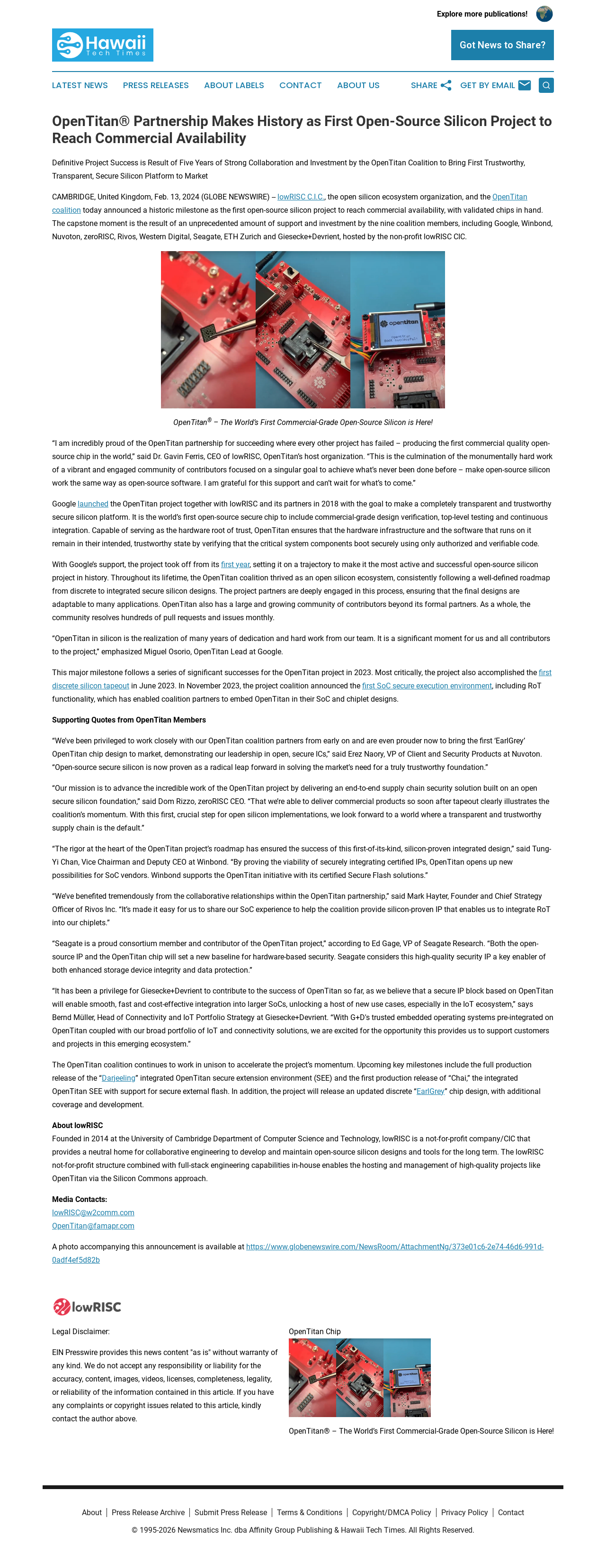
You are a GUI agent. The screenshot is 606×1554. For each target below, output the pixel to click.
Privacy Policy (464, 1512)
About (92, 1512)
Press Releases (156, 85)
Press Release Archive (148, 1512)
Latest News (80, 85)
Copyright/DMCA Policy (391, 1512)
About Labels (234, 85)
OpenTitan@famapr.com (93, 1225)
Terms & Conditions (309, 1512)
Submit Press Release (231, 1512)
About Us (358, 85)
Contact (300, 85)
